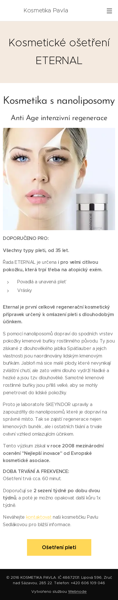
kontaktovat (38, 517)
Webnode (77, 591)
